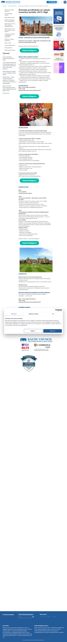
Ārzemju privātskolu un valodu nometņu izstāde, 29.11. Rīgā (33, 6)
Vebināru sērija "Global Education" (9, 10)
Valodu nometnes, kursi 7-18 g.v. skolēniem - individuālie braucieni (10, 25)
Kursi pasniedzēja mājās (10, 45)
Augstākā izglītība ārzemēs (8, 14)
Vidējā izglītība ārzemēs (10, 17)
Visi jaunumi (6, 93)
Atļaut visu (52, 331)
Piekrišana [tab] (13, 313)
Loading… (35, 490)
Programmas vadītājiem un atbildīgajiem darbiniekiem (10, 35)
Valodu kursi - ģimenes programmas (9, 40)
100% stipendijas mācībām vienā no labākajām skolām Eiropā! (9, 73)
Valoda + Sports (8, 43)
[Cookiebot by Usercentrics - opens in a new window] (56, 310)
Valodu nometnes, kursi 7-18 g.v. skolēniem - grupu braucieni (10, 30)
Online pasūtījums (8, 47)
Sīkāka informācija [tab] (33, 313)
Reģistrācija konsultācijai (10, 50)
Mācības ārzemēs (12, 6)
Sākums (5, 6)
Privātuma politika (8, 614)
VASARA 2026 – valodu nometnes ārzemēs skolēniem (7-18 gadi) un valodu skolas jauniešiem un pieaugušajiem (9, 80)
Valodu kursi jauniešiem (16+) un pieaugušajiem (9, 20)
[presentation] (28, 622)
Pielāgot (33, 331)
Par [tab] (53, 313)
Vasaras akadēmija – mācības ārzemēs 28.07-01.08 (9, 58)
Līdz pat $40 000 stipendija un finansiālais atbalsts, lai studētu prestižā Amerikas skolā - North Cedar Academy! (9, 66)
